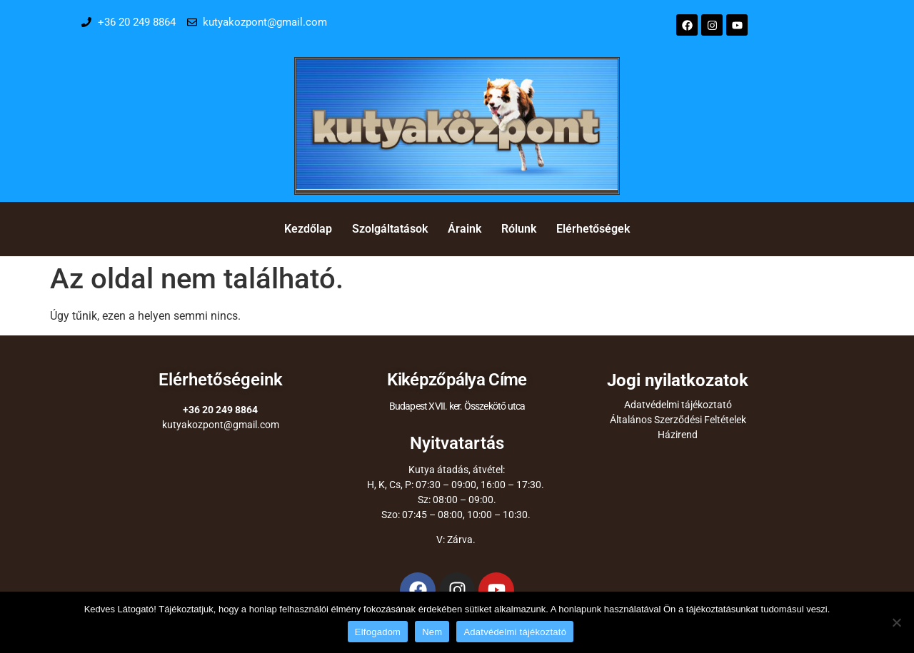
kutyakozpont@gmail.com (220, 424)
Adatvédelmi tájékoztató (678, 404)
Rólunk (518, 229)
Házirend (678, 434)
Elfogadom (378, 632)
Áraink (464, 229)
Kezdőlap (308, 229)
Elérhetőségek (593, 229)
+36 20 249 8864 (220, 409)
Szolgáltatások (390, 229)
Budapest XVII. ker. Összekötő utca (457, 406)
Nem (432, 632)
